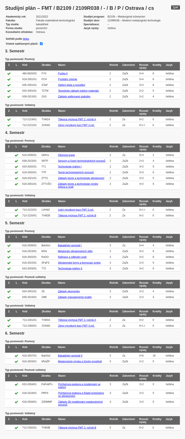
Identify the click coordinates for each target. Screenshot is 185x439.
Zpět (175, 7)
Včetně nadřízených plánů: (22, 43)
